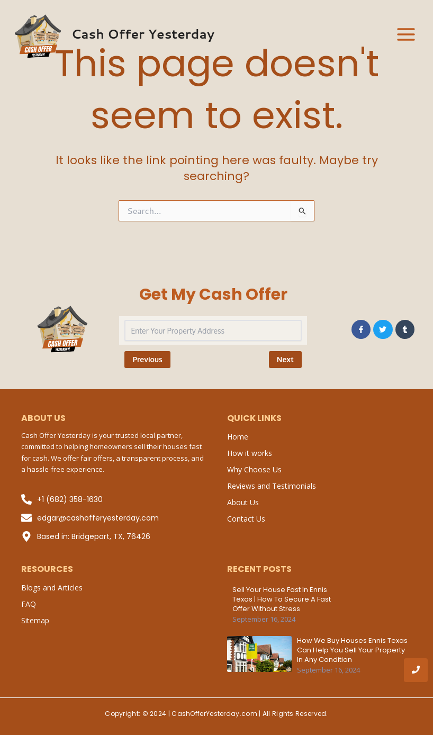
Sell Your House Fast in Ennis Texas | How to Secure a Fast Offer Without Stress (281, 599)
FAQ (28, 604)
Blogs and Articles (52, 587)
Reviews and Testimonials (271, 486)
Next (285, 359)
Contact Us (246, 519)
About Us (243, 502)
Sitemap (35, 620)
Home (237, 437)
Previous (147, 359)
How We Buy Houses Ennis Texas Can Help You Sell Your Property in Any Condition (352, 650)
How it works (249, 453)
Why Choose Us (254, 469)
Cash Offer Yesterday (142, 34)
